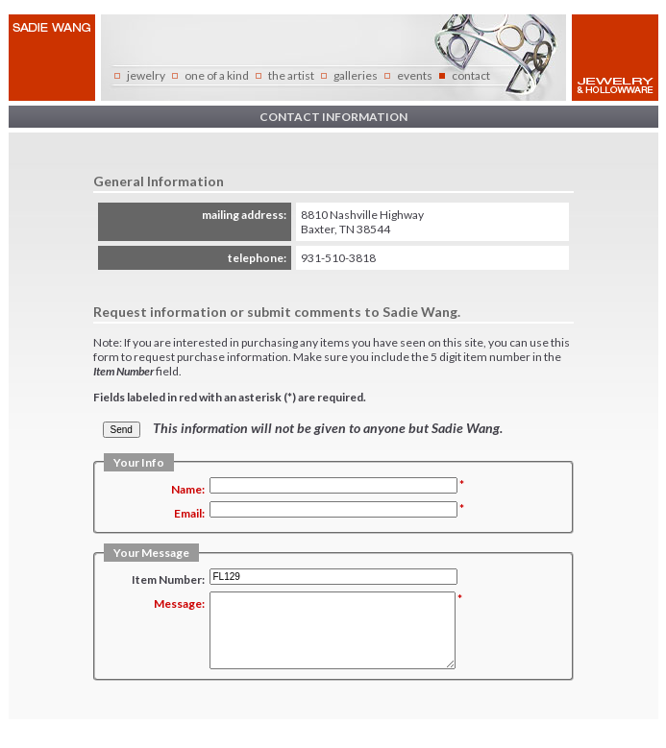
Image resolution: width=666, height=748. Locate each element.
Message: (179, 603)
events (414, 75)
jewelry (146, 75)
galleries (355, 75)
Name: (188, 489)
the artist (291, 75)
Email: (189, 513)
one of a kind (217, 75)
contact (471, 75)
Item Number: (168, 579)
